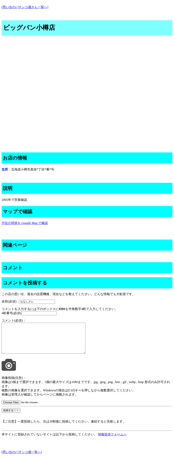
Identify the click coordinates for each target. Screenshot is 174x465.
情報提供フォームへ (112, 440)
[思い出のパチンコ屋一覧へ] (22, 458)
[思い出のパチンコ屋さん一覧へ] (25, 7)
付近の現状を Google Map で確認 (25, 223)
